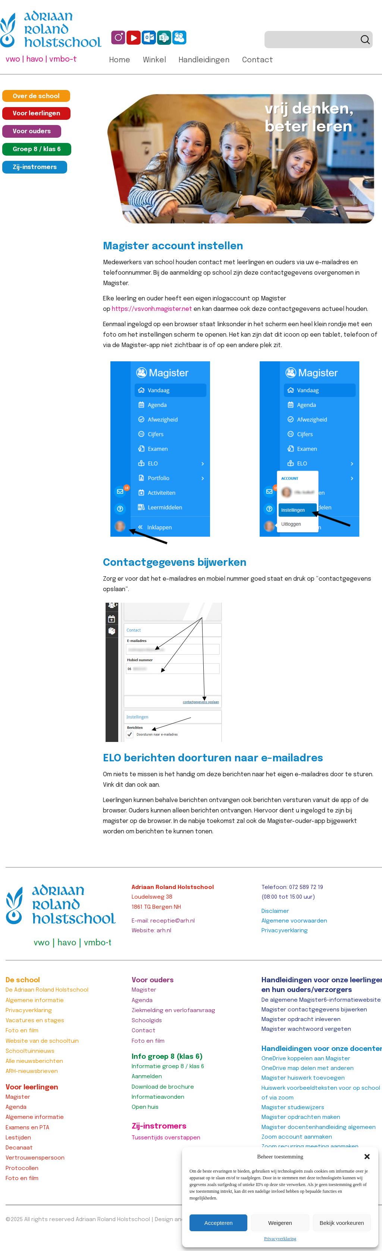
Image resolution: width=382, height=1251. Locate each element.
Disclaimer (275, 911)
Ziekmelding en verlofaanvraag (173, 1011)
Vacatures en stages (35, 1021)
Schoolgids (147, 1021)
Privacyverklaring (280, 1238)
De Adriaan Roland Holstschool (47, 990)
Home (119, 60)
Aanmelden (147, 1077)
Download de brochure (163, 1087)
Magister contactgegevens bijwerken (314, 1010)
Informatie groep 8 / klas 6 (168, 1067)
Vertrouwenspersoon (35, 1158)
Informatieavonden (158, 1097)
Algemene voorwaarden (294, 921)
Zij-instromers (35, 167)
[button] (367, 1156)
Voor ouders (32, 131)
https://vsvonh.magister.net (152, 309)
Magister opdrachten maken (301, 1117)
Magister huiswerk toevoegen (303, 1078)
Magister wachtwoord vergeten (306, 1029)
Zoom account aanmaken (297, 1137)
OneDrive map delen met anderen (308, 1068)
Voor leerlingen (36, 113)
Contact (257, 60)
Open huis (145, 1107)
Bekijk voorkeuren (342, 1223)
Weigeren (280, 1223)
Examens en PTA (27, 1128)
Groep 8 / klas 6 (37, 149)
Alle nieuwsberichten (34, 1061)
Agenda (16, 1107)
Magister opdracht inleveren (301, 1020)
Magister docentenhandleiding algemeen (319, 1127)
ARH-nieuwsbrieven (32, 1071)
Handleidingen (204, 60)
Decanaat (19, 1148)
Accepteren (218, 1223)
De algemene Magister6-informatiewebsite (321, 1000)
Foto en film (22, 1031)
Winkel (154, 60)
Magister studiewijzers (293, 1108)
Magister (18, 1097)
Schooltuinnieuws (30, 1051)
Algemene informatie (35, 1001)
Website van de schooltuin (42, 1041)
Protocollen (22, 1169)
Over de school (36, 96)
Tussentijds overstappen (166, 1138)
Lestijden (18, 1138)
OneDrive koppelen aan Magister (306, 1059)
